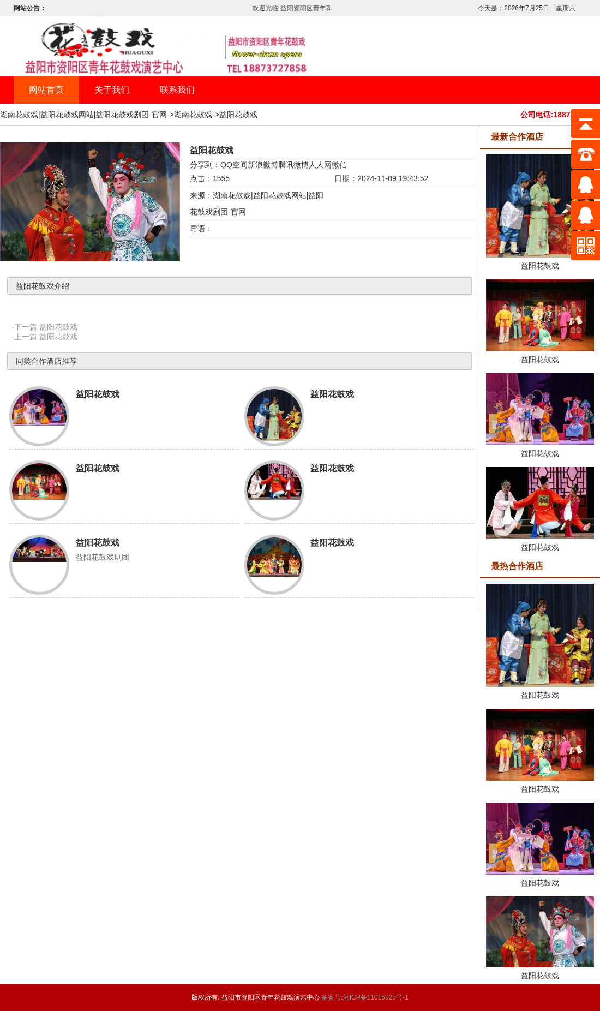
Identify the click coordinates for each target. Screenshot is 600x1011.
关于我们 (111, 89)
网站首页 (46, 89)
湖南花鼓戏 (193, 114)
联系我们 (177, 89)
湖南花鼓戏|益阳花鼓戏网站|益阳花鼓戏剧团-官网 (83, 114)
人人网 (320, 164)
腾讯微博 (293, 164)
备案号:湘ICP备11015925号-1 (364, 997)
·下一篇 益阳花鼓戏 (44, 326)
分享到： (205, 164)
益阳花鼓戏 (238, 114)
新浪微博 (263, 164)
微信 (339, 164)
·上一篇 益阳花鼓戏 (44, 336)
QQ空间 (234, 164)
